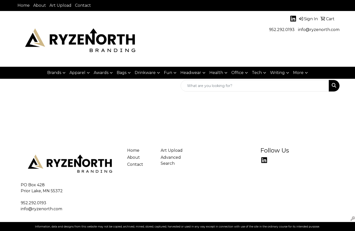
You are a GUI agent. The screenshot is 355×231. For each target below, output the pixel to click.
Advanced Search (171, 160)
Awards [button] (101, 72)
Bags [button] (121, 72)
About (39, 5)
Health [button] (216, 72)
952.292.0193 (282, 29)
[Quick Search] (255, 86)
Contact (83, 5)
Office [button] (237, 72)
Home (23, 5)
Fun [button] (168, 72)
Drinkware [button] (145, 72)
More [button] (298, 72)
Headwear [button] (190, 72)
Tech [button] (257, 72)
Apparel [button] (77, 72)
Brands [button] (54, 72)
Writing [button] (277, 72)
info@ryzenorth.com (319, 29)
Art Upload (60, 5)
